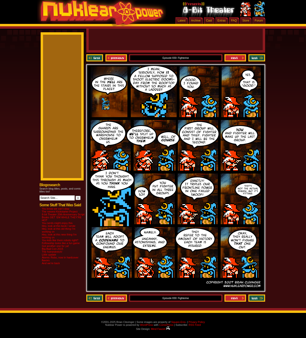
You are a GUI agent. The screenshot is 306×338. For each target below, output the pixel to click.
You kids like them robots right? (60, 240)
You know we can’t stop (55, 208)
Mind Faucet (160, 328)
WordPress (146, 324)
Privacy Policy (196, 322)
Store (245, 20)
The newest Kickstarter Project (59, 211)
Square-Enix (178, 322)
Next (235, 58)
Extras (222, 20)
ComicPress (166, 324)
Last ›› (256, 58)
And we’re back (51, 263)
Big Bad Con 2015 (52, 248)
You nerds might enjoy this (57, 223)
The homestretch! (52, 251)
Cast (209, 20)
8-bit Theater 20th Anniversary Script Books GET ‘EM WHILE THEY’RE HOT (63, 217)
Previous (116, 58)
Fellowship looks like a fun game (61, 243)
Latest (182, 20)
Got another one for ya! (55, 246)
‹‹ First (95, 58)
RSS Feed (195, 324)
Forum (259, 20)
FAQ (234, 20)
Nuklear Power (100, 14)
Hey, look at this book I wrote (58, 225)
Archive (196, 20)
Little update (49, 254)
